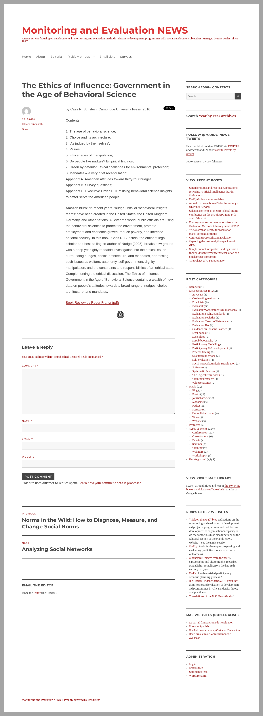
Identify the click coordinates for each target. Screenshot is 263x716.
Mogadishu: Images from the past (208, 558)
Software (197, 367)
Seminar (197, 444)
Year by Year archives (217, 116)
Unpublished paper (203, 413)
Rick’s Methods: (79, 56)
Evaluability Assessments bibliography (214, 310)
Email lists (198, 302)
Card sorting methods (205, 298)
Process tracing (201, 352)
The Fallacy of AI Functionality (206, 260)
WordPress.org (198, 675)
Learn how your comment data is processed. (110, 483)
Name (27, 421)
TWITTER (233, 146)
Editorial (56, 56)
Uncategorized (197, 459)
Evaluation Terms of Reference (210, 321)
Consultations (200, 436)
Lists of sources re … (201, 290)
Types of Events (198, 428)
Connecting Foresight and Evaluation (210, 237)
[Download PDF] (120, 314)
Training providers (203, 379)
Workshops (199, 455)
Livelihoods (199, 333)
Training (197, 448)
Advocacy (197, 294)
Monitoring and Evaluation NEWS (105, 30)
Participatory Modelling (206, 344)
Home (26, 56)
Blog (195, 390)
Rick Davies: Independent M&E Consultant (213, 581)
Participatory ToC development (210, 348)
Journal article (200, 398)
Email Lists (107, 56)
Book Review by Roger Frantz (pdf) (92, 302)
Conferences (199, 432)
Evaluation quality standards (208, 313)
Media (192, 386)
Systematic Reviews (203, 371)
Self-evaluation (201, 359)
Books (25, 129)
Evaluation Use (200, 325)
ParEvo (193, 573)
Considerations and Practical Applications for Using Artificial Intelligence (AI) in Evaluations (213, 191)
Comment (30, 365)
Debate (196, 440)
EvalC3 (193, 546)
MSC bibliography (202, 340)
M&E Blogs (198, 336)
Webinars (197, 451)
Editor (37, 593)
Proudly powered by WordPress (82, 700)
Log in (193, 664)
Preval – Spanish (199, 626)
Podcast (196, 405)
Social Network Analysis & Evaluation (213, 363)
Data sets (194, 287)
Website (28, 456)
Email (27, 438)
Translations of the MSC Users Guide (210, 596)
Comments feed (198, 671)
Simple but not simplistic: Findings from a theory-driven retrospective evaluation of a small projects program (214, 253)
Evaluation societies (203, 317)
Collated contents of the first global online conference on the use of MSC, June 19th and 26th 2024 (213, 214)
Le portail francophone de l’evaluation (211, 622)
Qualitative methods (204, 356)
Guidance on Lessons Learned (209, 329)
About (40, 56)
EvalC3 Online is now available (206, 199)
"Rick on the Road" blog (203, 519)
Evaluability (199, 306)
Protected (194, 425)
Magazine (198, 402)
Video (195, 417)
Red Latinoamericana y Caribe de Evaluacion (214, 630)
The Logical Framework (206, 375)
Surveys (126, 56)
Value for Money (201, 382)
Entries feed (196, 668)
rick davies (28, 118)
